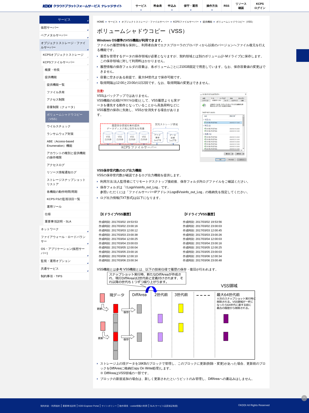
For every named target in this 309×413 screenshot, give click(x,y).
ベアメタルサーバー (55, 36)
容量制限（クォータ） (63, 114)
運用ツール (55, 222)
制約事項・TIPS (52, 298)
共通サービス (50, 290)
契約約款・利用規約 (52, 405)
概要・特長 (53, 73)
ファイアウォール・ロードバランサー (63, 258)
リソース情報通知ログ (63, 185)
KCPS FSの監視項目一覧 (65, 214)
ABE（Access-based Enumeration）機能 (62, 154)
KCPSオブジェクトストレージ (65, 57)
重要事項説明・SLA (59, 239)
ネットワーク (50, 247)
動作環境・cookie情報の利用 (155, 405)
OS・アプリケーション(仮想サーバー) (63, 271)
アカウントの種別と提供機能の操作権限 (66, 167)
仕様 (48, 231)
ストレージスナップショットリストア (66, 196)
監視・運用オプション (57, 282)
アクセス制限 (56, 106)
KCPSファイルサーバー (60, 65)
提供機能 (51, 81)
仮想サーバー (50, 28)
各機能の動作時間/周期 (63, 206)
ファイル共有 (56, 98)
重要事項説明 (76, 405)
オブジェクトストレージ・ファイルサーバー (63, 47)
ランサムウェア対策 (61, 143)
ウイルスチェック (59, 135)
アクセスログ (56, 177)
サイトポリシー (125, 405)
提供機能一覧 (56, 90)
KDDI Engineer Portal (100, 405)
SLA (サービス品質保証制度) (192, 405)
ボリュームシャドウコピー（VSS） (66, 125)
